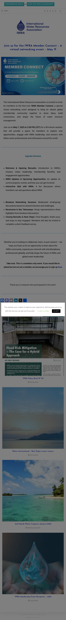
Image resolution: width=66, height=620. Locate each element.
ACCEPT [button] (56, 311)
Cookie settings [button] (43, 311)
